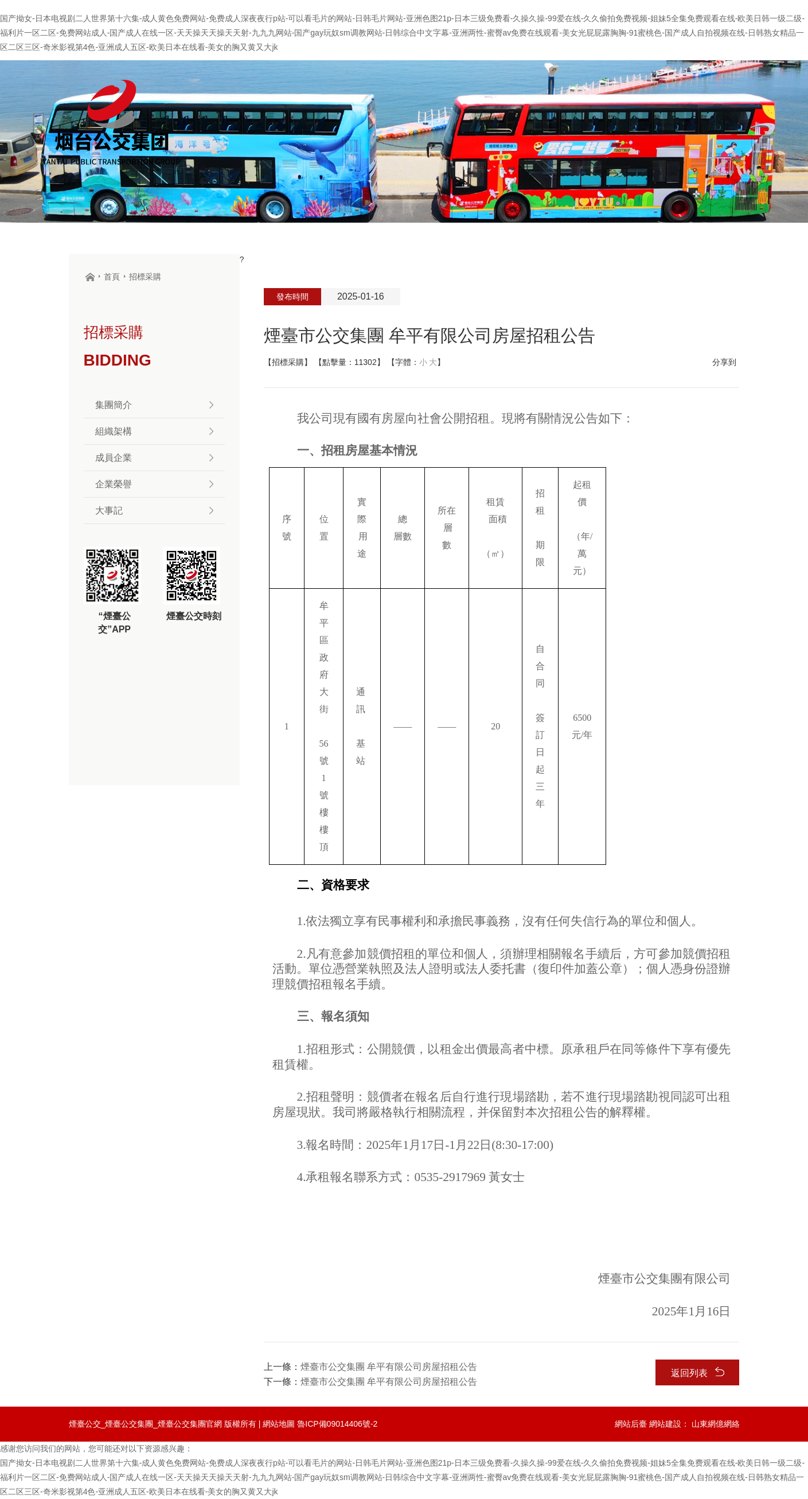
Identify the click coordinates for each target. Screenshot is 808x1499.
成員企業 (154, 458)
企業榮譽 (154, 484)
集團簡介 (154, 405)
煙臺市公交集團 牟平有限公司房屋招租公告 (388, 1367)
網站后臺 (631, 1423)
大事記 (154, 510)
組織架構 (154, 431)
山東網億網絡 (716, 1423)
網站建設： (669, 1423)
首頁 (112, 276)
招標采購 (145, 276)
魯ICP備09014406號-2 (337, 1423)
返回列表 (697, 1372)
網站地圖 (279, 1423)
